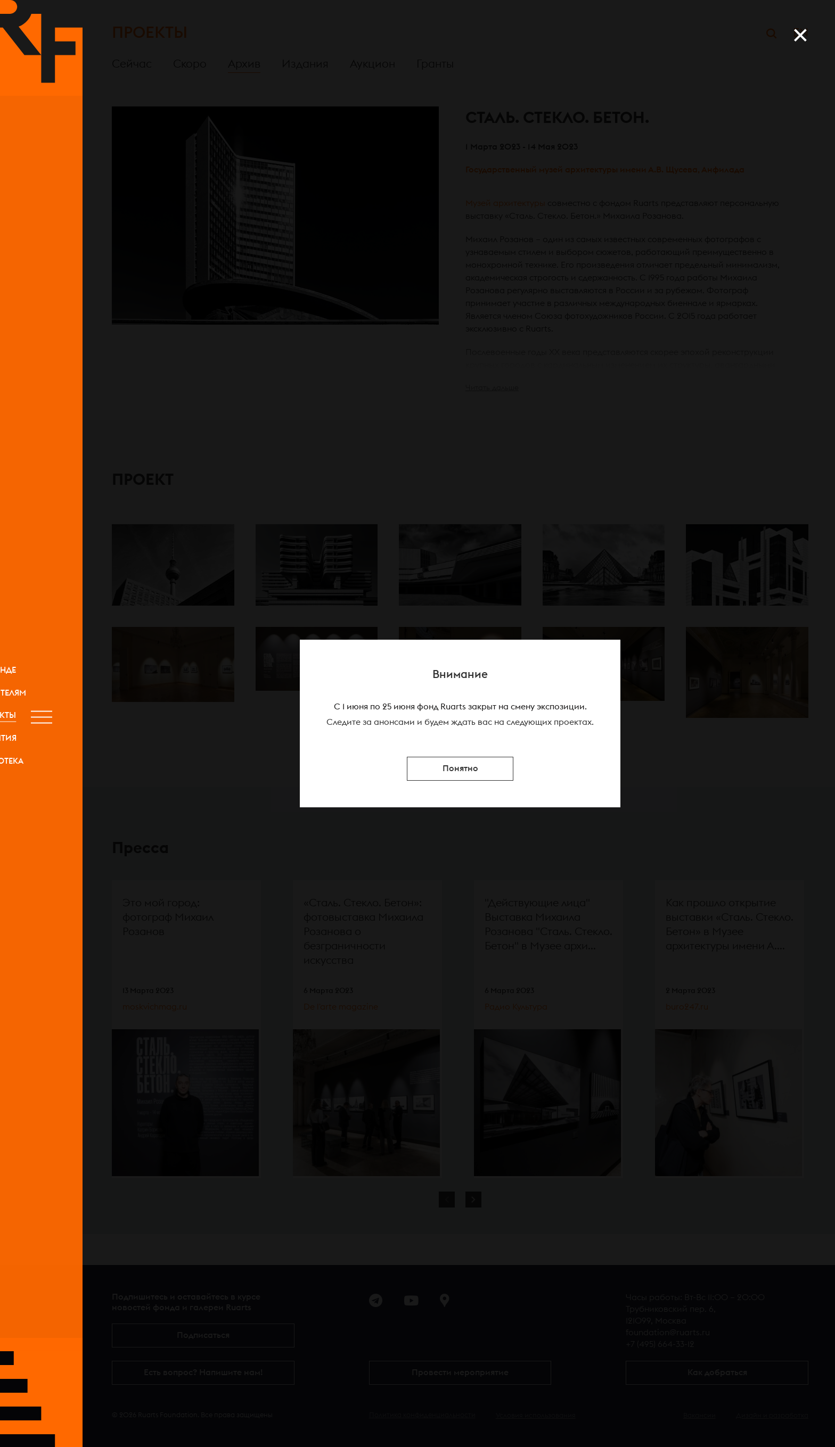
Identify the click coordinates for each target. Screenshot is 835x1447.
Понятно (460, 768)
